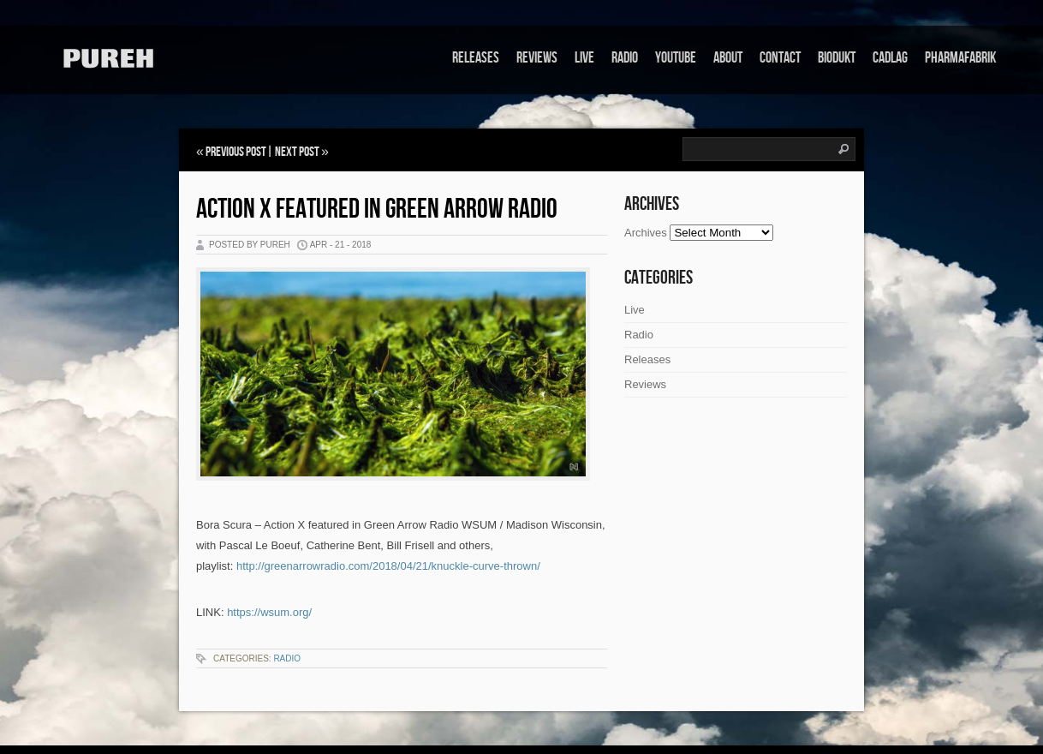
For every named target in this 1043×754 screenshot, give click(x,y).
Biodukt (836, 58)
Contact (780, 58)
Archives (645, 232)
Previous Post (236, 152)
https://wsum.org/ (269, 612)
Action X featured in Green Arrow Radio (376, 209)
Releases (475, 58)
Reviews (536, 58)
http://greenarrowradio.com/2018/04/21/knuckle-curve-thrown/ (388, 566)
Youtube (675, 58)
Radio (624, 58)
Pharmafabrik (960, 58)
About (727, 58)
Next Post (297, 152)
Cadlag (890, 58)
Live (584, 58)
